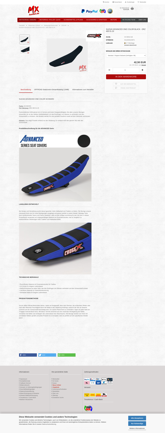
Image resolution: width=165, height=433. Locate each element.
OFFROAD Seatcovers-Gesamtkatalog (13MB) (51, 89)
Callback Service (25, 383)
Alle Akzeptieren (137, 418)
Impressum (23, 379)
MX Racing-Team (128, 20)
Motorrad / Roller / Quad (50, 20)
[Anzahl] (126, 70)
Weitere (113, 20)
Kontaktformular (24, 381)
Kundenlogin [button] (129, 2)
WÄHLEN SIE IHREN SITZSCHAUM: (118, 51)
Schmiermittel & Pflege (73, 20)
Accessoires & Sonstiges (96, 20)
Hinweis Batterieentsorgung (28, 395)
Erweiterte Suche (58, 397)
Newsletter (55, 391)
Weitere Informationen (137, 428)
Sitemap (55, 395)
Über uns (142, 20)
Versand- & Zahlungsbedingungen (30, 387)
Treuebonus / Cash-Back (27, 397)
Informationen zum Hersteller (83, 89)
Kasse (54, 383)
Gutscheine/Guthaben (59, 389)
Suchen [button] (106, 2)
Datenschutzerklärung (49, 424)
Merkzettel (142, 2)
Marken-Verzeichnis (26, 399)
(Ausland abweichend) (130, 45)
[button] (117, 2)
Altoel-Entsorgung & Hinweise (29, 393)
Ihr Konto (55, 381)
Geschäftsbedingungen (27, 389)
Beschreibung (26, 89)
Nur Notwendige (137, 423)
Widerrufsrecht (24, 385)
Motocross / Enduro (27, 20)
